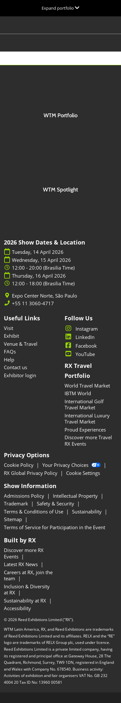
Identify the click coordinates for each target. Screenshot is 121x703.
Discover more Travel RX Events (88, 440)
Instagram (81, 328)
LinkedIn (80, 337)
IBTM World (78, 393)
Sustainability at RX (25, 600)
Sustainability (87, 511)
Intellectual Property (76, 496)
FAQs (10, 351)
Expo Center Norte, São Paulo (44, 296)
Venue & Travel (20, 344)
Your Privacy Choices (72, 465)
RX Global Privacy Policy (31, 473)
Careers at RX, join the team (28, 575)
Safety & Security (56, 503)
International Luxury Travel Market (87, 418)
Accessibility (17, 608)
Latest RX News (21, 564)
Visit (8, 328)
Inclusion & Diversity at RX (27, 589)
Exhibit (11, 336)
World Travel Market (87, 385)
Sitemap (13, 519)
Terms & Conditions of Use (34, 511)
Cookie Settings (83, 473)
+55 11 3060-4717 (33, 303)
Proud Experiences (85, 429)
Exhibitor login (20, 375)
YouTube (80, 354)
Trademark (16, 503)
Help (9, 359)
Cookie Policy (19, 465)
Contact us (15, 367)
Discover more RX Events (24, 553)
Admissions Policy (24, 496)
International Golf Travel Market (84, 404)
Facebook (81, 346)
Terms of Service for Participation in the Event (54, 527)
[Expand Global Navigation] (60, 8)
